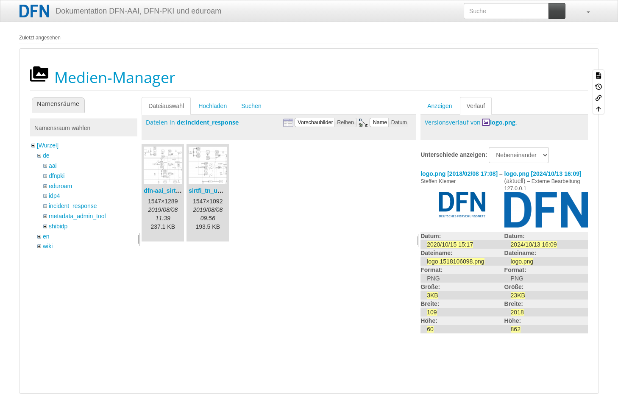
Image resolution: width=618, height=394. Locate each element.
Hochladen (212, 106)
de (46, 155)
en (46, 236)
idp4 (54, 195)
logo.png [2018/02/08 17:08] (459, 173)
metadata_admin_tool (77, 216)
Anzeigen (439, 106)
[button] (584, 11)
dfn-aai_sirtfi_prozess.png (180, 190)
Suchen (251, 106)
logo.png (502, 122)
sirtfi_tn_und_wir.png (219, 190)
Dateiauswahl (166, 106)
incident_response (73, 206)
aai (53, 165)
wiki (48, 246)
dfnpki (56, 175)
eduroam (60, 186)
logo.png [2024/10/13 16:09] (543, 173)
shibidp (58, 226)
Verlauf (476, 106)
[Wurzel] (47, 145)
